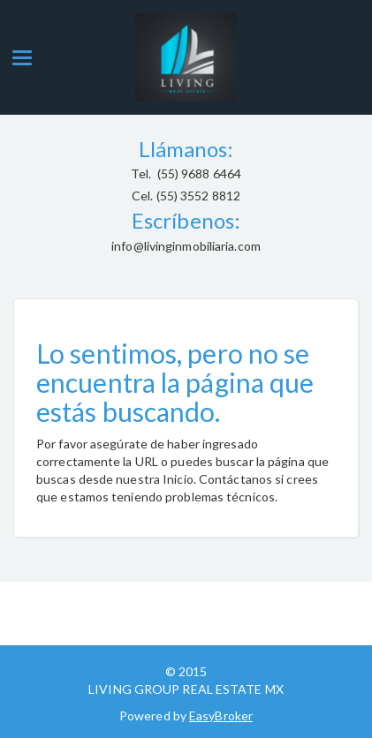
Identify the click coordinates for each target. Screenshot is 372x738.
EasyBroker (221, 715)
